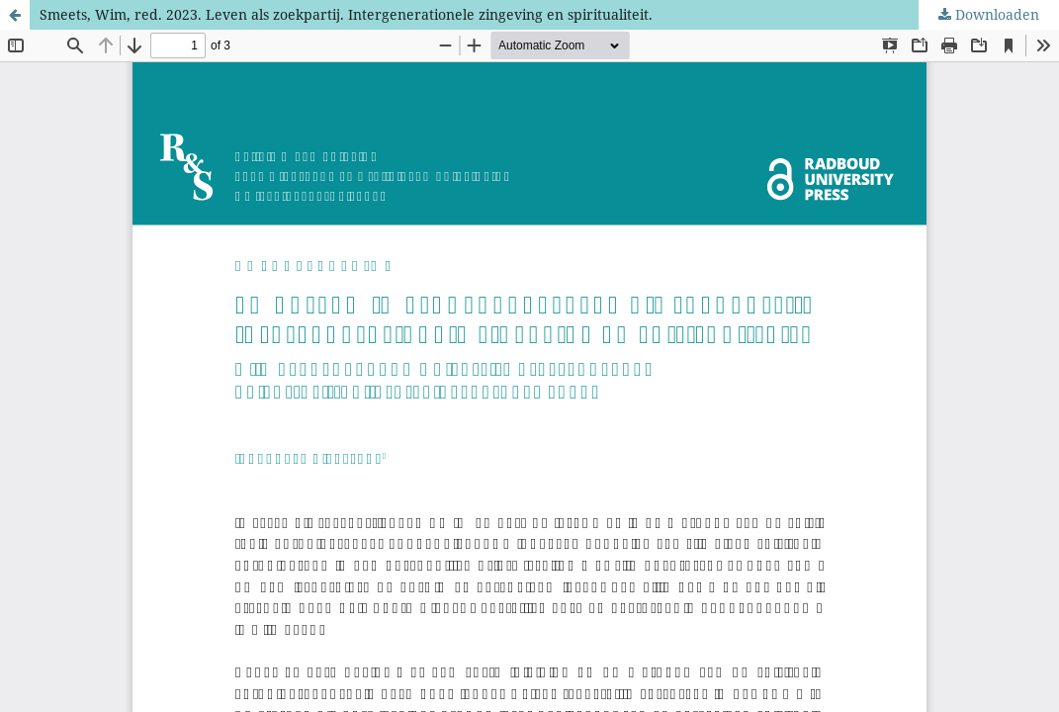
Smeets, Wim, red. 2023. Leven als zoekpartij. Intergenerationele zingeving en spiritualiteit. (346, 14)
